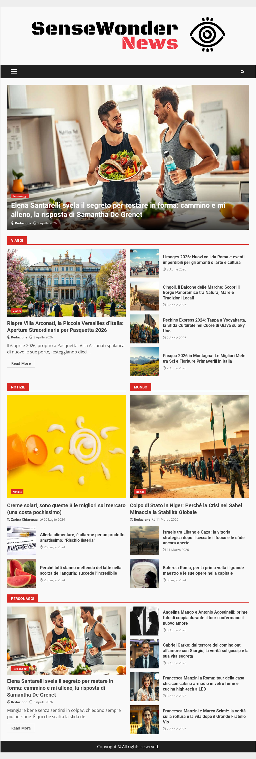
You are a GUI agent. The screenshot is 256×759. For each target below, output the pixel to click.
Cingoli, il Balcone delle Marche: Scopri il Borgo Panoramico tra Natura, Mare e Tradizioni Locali (144, 296)
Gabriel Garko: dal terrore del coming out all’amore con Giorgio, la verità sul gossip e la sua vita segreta (144, 653)
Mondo (140, 492)
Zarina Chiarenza (24, 519)
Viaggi (17, 311)
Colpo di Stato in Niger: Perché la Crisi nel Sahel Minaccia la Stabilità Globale (189, 446)
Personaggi (20, 196)
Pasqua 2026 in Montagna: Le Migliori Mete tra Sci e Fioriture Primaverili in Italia (144, 361)
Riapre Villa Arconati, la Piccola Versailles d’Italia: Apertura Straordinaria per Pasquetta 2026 (66, 283)
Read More (21, 363)
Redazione (23, 223)
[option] (128, 157)
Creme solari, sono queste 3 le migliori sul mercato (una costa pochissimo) (66, 446)
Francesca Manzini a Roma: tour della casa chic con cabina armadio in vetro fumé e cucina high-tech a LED (144, 686)
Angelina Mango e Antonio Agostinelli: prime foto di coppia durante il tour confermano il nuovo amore (144, 621)
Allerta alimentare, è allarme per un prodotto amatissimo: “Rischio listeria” (21, 540)
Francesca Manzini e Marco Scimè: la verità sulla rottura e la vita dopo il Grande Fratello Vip (144, 719)
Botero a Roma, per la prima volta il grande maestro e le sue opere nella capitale (144, 573)
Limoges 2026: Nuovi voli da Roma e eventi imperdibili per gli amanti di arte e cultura (144, 263)
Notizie (17, 492)
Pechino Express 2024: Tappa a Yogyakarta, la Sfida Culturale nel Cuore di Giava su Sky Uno (144, 328)
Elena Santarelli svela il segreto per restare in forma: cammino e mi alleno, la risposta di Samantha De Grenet (128, 157)
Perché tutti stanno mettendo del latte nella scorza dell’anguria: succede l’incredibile (21, 573)
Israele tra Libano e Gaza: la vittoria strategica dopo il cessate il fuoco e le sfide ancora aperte (144, 540)
